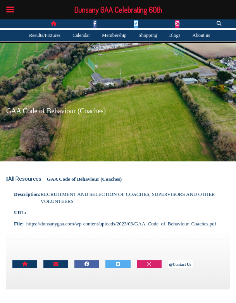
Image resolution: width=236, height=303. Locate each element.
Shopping (147, 35)
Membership (114, 35)
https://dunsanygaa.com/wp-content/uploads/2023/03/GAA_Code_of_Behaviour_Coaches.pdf (121, 224)
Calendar (81, 35)
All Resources (23, 179)
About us (201, 35)
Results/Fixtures (44, 35)
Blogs (174, 35)
